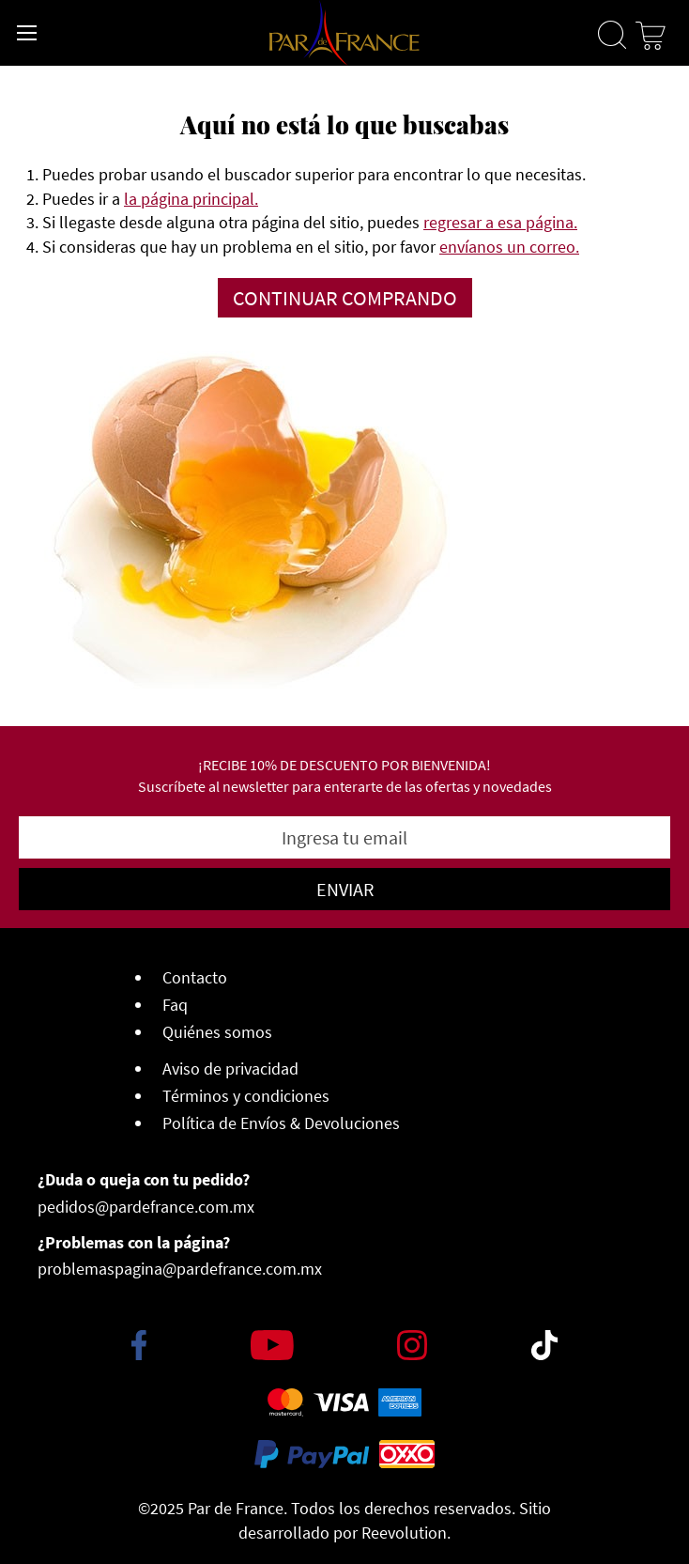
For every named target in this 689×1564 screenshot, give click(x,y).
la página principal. (191, 198)
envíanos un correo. (509, 246)
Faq (175, 1004)
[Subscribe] (344, 889)
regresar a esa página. (500, 222)
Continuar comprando (345, 298)
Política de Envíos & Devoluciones (281, 1123)
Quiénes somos (217, 1032)
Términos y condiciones (245, 1096)
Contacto (194, 977)
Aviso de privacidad (230, 1068)
